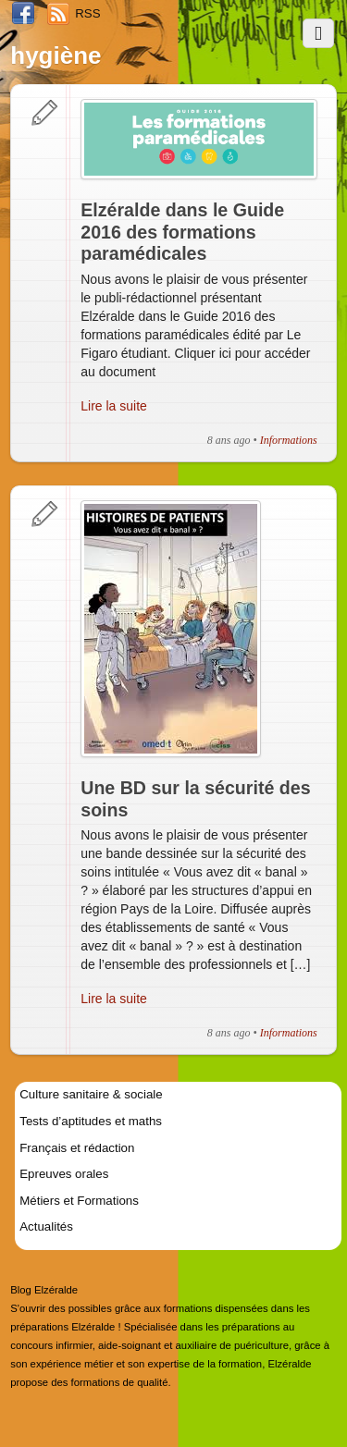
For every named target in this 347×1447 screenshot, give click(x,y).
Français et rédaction (76, 1148)
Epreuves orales (63, 1174)
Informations (288, 440)
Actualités (46, 1226)
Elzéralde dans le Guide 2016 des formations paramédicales (182, 232)
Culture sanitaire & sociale (90, 1094)
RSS (87, 13)
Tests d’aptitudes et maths (90, 1121)
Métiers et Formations (79, 1201)
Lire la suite (114, 406)
